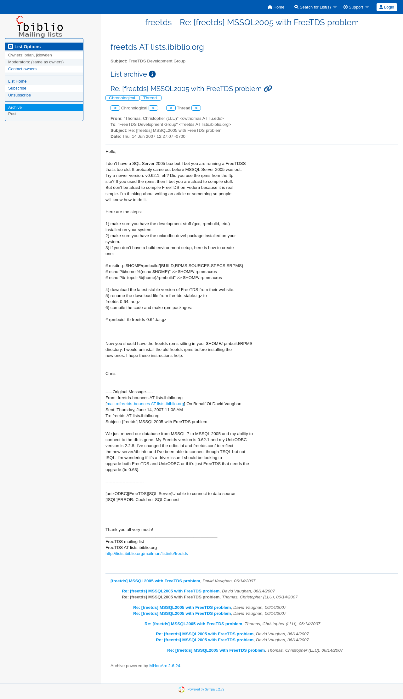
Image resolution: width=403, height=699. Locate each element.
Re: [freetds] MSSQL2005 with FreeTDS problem (170, 591)
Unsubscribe (19, 95)
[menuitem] (276, 7)
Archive (15, 107)
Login (386, 7)
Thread (150, 98)
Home (276, 7)
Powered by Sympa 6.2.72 (205, 689)
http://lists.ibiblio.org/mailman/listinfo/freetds (146, 553)
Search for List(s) (312, 7)
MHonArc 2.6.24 (164, 665)
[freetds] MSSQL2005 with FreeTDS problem (155, 581)
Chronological (122, 98)
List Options (24, 46)
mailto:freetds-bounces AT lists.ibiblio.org (145, 403)
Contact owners (22, 69)
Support (353, 7)
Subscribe (17, 88)
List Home (17, 81)
